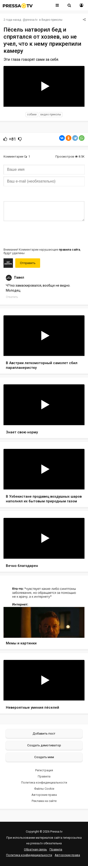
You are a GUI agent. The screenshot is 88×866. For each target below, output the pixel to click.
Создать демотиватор (44, 745)
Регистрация (44, 770)
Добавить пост (44, 733)
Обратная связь (35, 849)
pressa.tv (32, 19)
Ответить (12, 297)
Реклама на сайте (44, 801)
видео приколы (50, 114)
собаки (32, 114)
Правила (44, 776)
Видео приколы (52, 19)
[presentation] (39, 234)
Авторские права (44, 795)
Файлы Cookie (44, 788)
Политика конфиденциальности (44, 782)
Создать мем (44, 757)
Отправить (27, 263)
